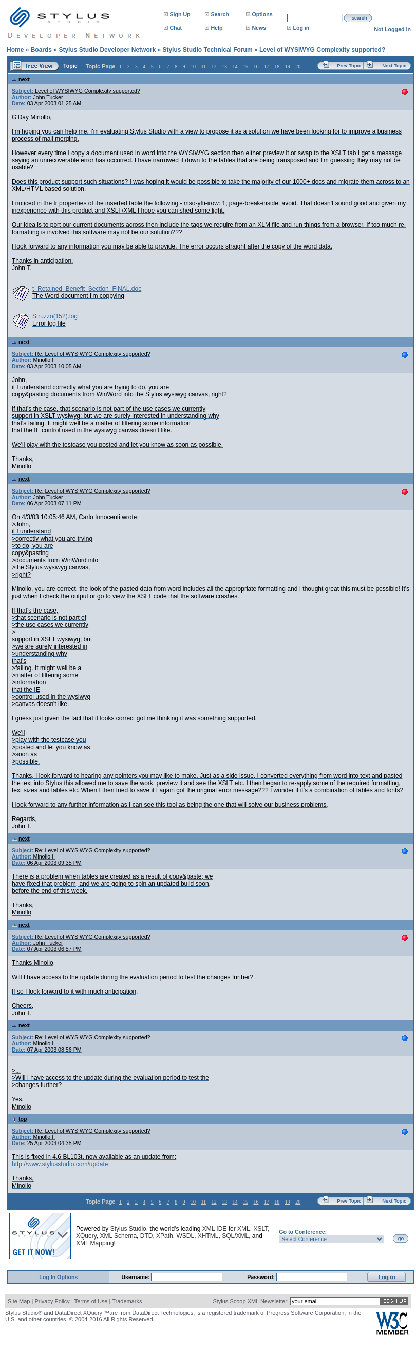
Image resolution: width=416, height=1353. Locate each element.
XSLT (260, 1228)
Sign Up (179, 14)
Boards (41, 49)
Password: (261, 1277)
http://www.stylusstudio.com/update (60, 1164)
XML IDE (214, 1228)
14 (234, 66)
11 (203, 66)
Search (220, 14)
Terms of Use (91, 1301)
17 (266, 66)
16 (255, 66)
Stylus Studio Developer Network (107, 49)
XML (243, 1228)
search (359, 18)
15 (245, 66)
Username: (136, 1277)
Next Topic (394, 65)
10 (193, 66)
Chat (175, 28)
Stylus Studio (128, 1228)
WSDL (185, 1236)
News (259, 28)
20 (297, 66)
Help (216, 28)
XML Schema (118, 1236)
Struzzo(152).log (55, 316)
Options (262, 14)
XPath (164, 1236)
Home (15, 49)
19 (287, 66)
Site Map (19, 1301)
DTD (146, 1236)
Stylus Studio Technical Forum (207, 49)
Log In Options (58, 1277)
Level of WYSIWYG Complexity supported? (322, 49)
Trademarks (127, 1301)
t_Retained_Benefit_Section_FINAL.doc (86, 288)
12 (214, 66)
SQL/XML (235, 1236)
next (21, 79)
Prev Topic (349, 65)
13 (224, 66)
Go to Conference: (303, 1232)
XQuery (86, 1236)
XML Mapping (95, 1243)
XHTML (208, 1236)
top (19, 1119)
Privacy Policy (51, 1301)
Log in (301, 28)
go (401, 1238)
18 (276, 66)
